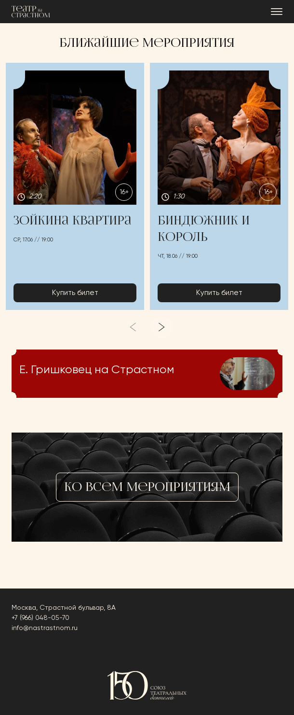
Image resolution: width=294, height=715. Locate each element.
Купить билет (75, 293)
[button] (75, 186)
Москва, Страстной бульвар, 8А (64, 607)
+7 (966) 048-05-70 (40, 618)
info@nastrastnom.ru (45, 628)
